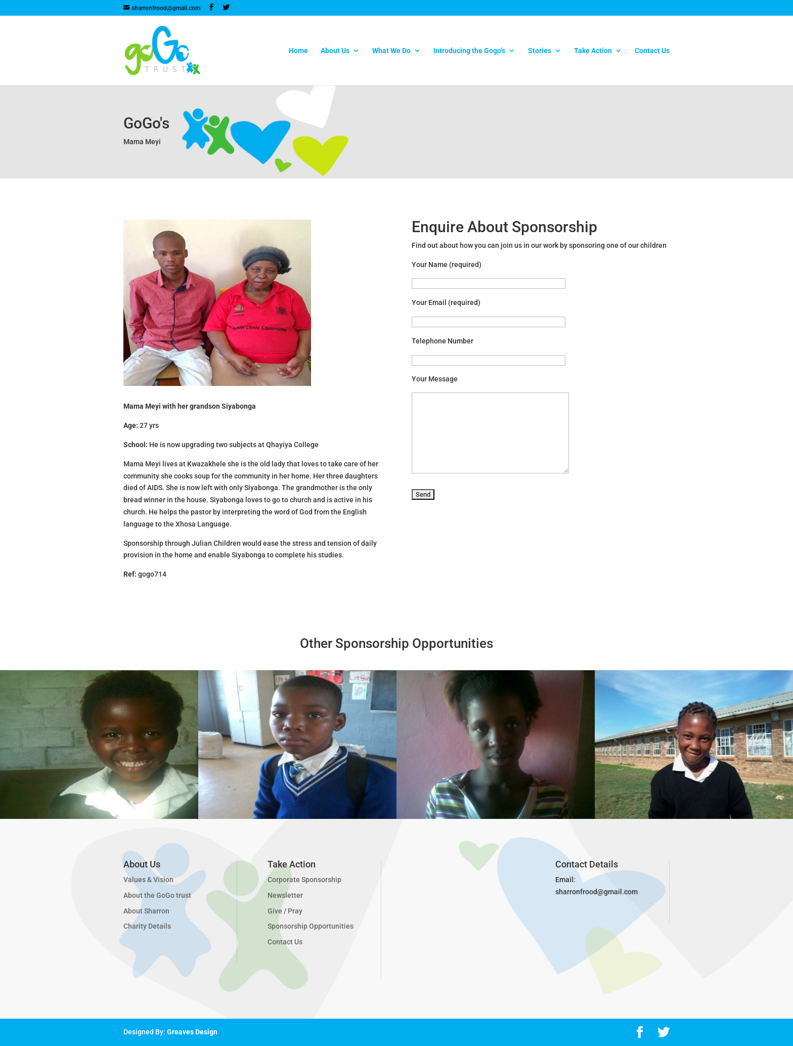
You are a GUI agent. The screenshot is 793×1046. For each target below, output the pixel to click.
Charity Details (147, 926)
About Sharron (146, 911)
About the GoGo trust (157, 895)
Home (298, 51)
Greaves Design (192, 1032)
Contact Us (652, 51)
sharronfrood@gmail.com (596, 892)
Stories (539, 51)
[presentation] (488, 534)
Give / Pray (285, 911)
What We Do (391, 51)
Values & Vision (148, 880)
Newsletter (285, 895)
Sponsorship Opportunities (311, 926)
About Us (335, 51)
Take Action (593, 51)
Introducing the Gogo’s (469, 51)
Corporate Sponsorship (304, 880)
